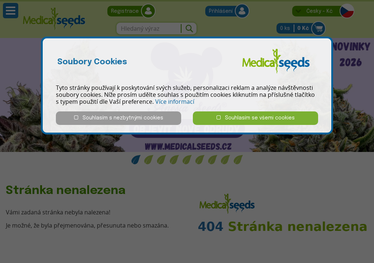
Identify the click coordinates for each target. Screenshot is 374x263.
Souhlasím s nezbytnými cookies (118, 118)
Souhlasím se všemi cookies (256, 118)
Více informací (174, 102)
